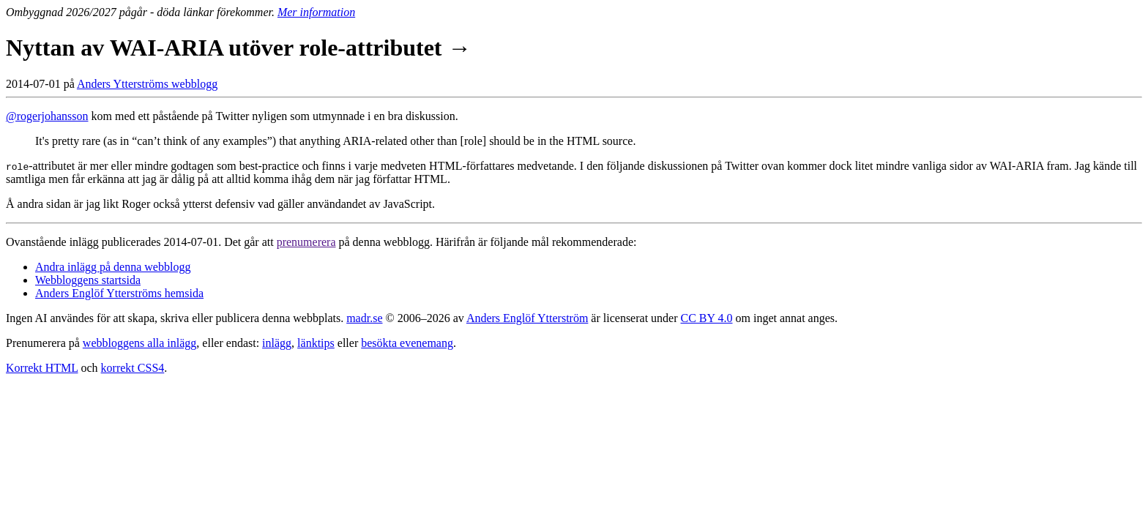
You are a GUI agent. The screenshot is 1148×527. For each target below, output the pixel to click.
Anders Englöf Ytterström (527, 318)
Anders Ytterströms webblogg (147, 84)
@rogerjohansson (47, 116)
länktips (316, 343)
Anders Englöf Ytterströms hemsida (119, 293)
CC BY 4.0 (707, 318)
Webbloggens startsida (88, 280)
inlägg (276, 343)
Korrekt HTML (42, 368)
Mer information (316, 12)
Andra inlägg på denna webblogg (112, 267)
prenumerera (306, 242)
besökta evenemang (407, 343)
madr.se (364, 318)
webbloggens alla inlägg (140, 343)
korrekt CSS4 (133, 368)
